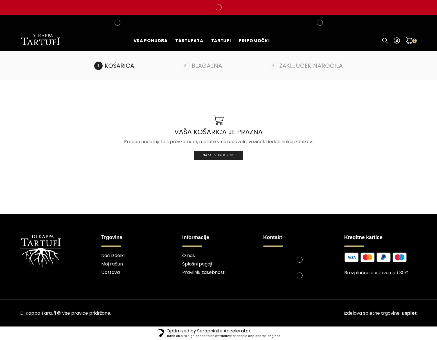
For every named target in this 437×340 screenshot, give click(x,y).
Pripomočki (254, 41)
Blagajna (207, 66)
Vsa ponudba (151, 41)
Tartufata (189, 41)
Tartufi (221, 41)
